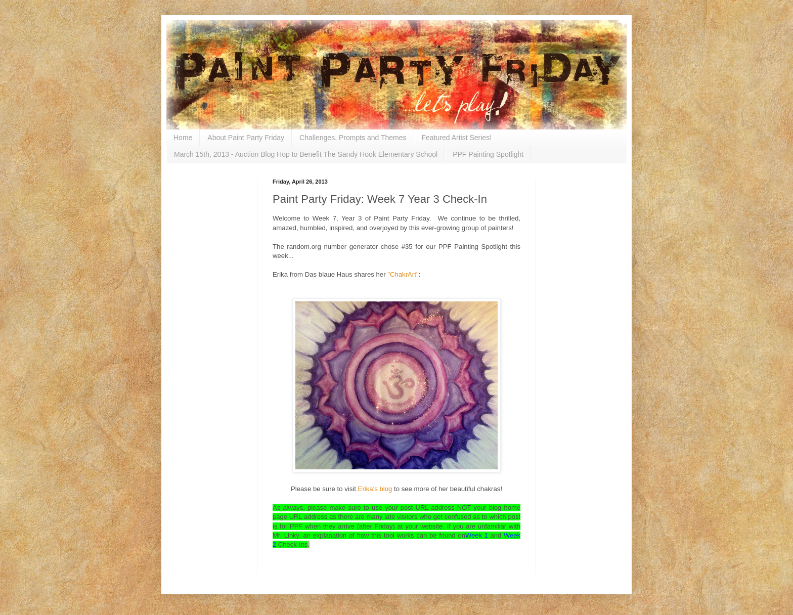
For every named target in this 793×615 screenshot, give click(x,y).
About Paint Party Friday (245, 138)
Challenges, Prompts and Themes (352, 138)
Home (182, 138)
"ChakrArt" (402, 274)
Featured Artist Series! (457, 138)
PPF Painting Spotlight (488, 154)
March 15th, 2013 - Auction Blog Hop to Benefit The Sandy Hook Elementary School (305, 154)
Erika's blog (374, 489)
